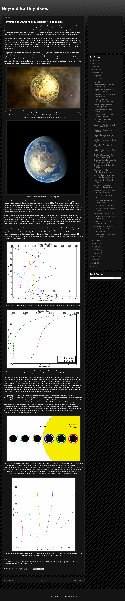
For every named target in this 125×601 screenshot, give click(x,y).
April (96, 247)
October (97, 73)
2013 (94, 257)
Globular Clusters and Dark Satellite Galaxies (103, 116)
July (96, 82)
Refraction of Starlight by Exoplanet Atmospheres (103, 171)
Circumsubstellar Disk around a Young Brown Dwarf (105, 161)
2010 (94, 266)
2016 (94, 61)
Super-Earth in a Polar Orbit (104, 205)
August (97, 79)
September (98, 76)
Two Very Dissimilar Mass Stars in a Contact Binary (103, 186)
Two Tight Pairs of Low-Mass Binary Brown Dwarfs (104, 156)
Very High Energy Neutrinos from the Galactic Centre (104, 176)
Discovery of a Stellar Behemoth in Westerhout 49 (104, 101)
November (98, 69)
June (96, 240)
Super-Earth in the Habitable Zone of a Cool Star (104, 227)
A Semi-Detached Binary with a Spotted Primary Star (105, 191)
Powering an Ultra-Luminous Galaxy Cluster (104, 86)
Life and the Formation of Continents (103, 146)
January (97, 253)
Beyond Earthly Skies (25, 8)
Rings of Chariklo (100, 231)
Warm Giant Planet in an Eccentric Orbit (102, 222)
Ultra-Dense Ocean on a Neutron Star (102, 121)
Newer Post (8, 580)
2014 (94, 67)
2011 (94, 263)
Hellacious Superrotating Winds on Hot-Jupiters (105, 151)
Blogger (75, 596)
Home (43, 580)
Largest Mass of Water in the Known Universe (104, 91)
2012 (94, 260)
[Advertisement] (107, 34)
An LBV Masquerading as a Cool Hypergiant (103, 106)
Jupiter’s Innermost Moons (103, 213)
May (96, 244)
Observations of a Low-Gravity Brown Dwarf (104, 96)
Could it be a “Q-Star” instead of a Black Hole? (104, 126)
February (97, 250)
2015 (94, 64)
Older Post (78, 580)
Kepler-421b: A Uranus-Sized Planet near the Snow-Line (104, 136)
